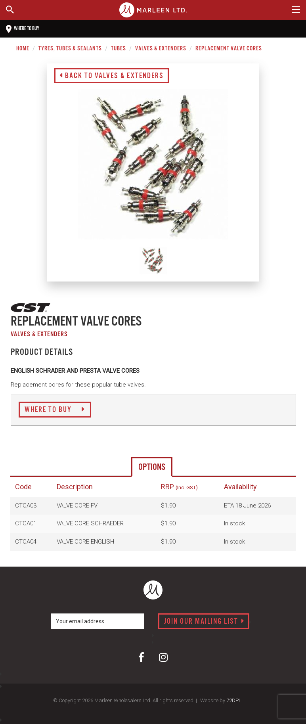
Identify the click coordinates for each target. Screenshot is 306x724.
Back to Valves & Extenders (111, 76)
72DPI (233, 700)
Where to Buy (55, 410)
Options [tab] (151, 467)
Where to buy (22, 29)
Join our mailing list (204, 621)
